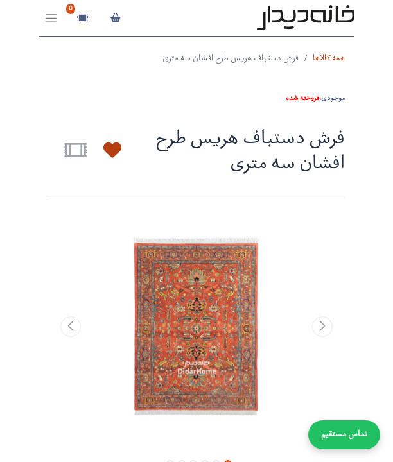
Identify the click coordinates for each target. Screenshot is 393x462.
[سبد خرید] (115, 18)
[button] (104, 150)
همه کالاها (329, 58)
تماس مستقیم (344, 434)
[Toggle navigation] (51, 18)
